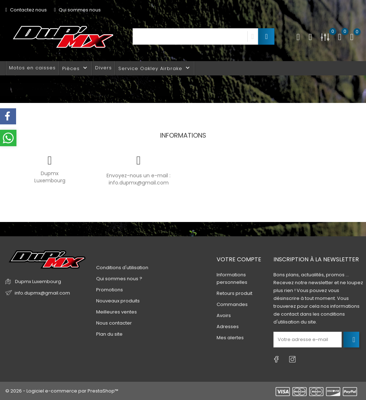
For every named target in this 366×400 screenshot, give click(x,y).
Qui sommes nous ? (119, 278)
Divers (103, 67)
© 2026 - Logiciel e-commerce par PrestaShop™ (61, 390)
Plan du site (109, 334)
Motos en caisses (32, 67)
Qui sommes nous (77, 9)
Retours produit (234, 293)
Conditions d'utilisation (122, 267)
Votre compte (239, 259)
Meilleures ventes (116, 311)
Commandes (232, 304)
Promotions (109, 289)
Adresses (228, 326)
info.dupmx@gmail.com (139, 182)
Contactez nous (26, 9)
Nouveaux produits (118, 300)
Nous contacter (114, 323)
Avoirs (224, 315)
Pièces (75, 68)
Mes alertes (230, 337)
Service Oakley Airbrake (154, 68)
